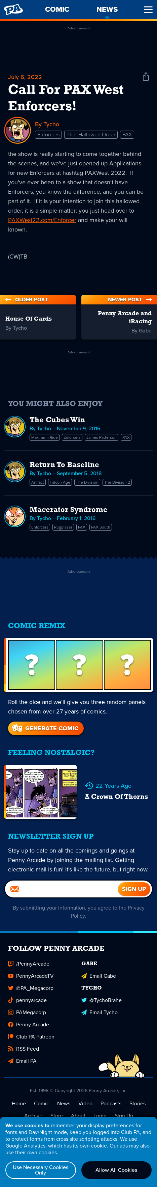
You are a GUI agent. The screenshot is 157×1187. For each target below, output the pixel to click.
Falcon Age (60, 482)
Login (100, 1115)
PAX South (100, 526)
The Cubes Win (57, 420)
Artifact (37, 482)
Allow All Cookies (116, 1170)
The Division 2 (117, 482)
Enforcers (48, 134)
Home (19, 1103)
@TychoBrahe (101, 999)
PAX (127, 134)
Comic (41, 1103)
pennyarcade (27, 999)
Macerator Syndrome (69, 509)
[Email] (61, 888)
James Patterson (101, 437)
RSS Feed (23, 1048)
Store (56, 1115)
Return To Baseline (64, 464)
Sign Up (124, 1115)
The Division (87, 482)
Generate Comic (44, 727)
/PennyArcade (28, 963)
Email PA (22, 1060)
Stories (137, 1103)
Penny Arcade (28, 1024)
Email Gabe (98, 975)
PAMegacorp (27, 1012)
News (63, 1103)
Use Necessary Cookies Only (40, 1170)
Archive (33, 1115)
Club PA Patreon (31, 1036)
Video (85, 1103)
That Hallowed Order (91, 134)
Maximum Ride (44, 437)
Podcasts (111, 1103)
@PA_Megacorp (30, 987)
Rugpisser (63, 526)
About (78, 1115)
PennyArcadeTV (31, 975)
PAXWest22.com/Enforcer (42, 219)
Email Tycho (99, 1012)
